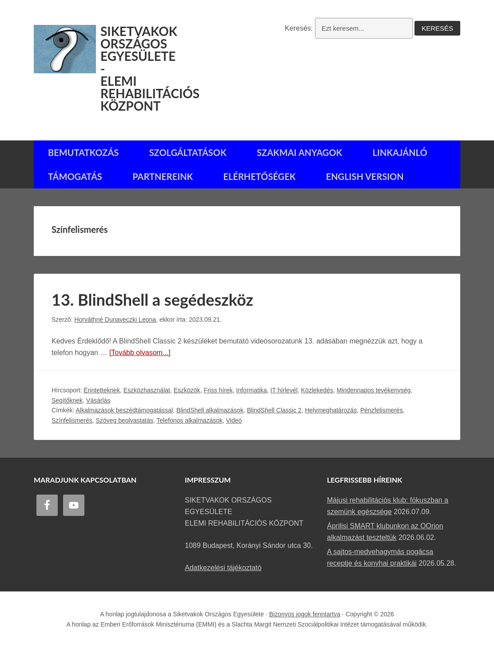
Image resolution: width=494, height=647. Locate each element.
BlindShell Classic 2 (274, 410)
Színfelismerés (72, 420)
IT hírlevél (284, 390)
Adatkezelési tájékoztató (223, 567)
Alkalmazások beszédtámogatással (124, 410)
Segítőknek (67, 400)
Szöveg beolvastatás (124, 420)
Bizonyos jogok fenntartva (304, 614)
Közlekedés (317, 390)
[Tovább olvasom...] (140, 352)
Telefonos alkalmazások (189, 420)
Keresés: (299, 28)
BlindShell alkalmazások (209, 410)
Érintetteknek (102, 390)
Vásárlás (98, 400)
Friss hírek (217, 390)
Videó (234, 420)
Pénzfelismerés (381, 410)
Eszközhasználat (147, 390)
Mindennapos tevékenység (374, 390)
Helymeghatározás (331, 410)
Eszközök (187, 390)
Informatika (251, 390)
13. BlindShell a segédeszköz (152, 299)
